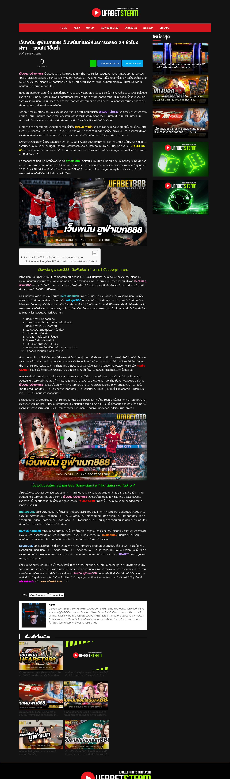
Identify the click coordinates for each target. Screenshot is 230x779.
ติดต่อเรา (148, 28)
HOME (63, 28)
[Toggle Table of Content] (93, 253)
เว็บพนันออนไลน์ (110, 28)
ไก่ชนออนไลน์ (109, 535)
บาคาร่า (90, 28)
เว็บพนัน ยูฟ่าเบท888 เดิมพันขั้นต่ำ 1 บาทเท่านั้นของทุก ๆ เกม (53, 257)
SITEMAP (165, 28)
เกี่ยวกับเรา (131, 28)
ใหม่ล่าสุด (161, 36)
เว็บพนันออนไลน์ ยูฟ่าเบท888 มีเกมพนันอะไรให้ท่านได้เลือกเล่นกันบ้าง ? (62, 261)
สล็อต (76, 28)
